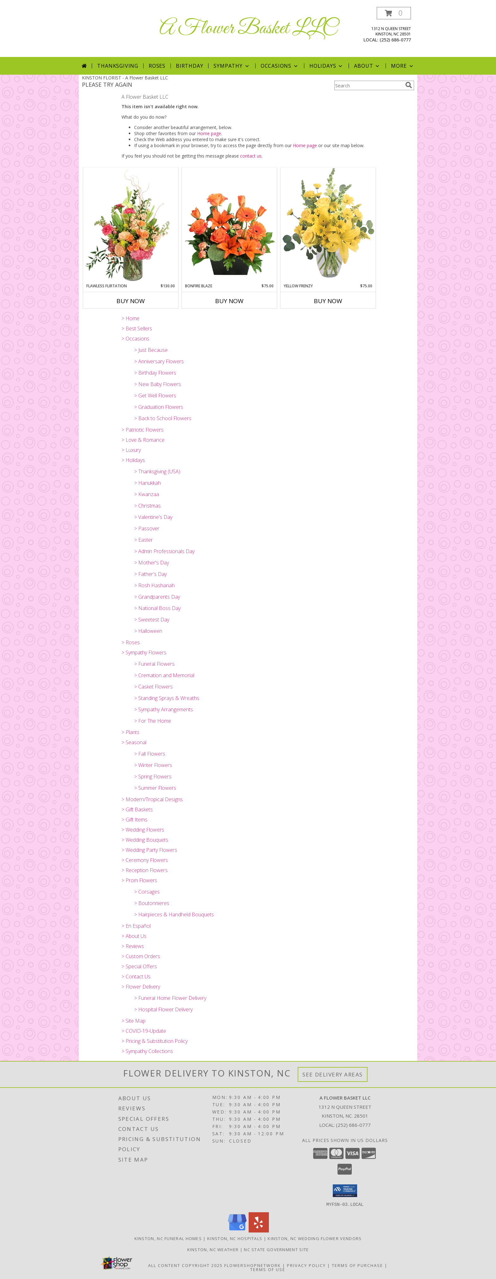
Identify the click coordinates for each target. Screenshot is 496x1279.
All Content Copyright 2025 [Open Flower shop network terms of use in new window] (185, 1265)
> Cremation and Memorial (164, 675)
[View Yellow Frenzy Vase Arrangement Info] (328, 225)
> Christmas (147, 505)
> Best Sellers (136, 328)
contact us (251, 156)
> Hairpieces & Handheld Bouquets (174, 914)
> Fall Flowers (149, 753)
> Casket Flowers (153, 686)
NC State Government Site (276, 1249)
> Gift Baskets (137, 809)
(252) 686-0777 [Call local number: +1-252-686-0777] (395, 40)
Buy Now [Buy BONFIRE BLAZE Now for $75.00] (229, 301)
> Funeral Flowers (154, 663)
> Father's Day (150, 574)
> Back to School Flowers (162, 418)
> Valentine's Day (153, 517)
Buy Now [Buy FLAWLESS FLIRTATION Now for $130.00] (130, 301)
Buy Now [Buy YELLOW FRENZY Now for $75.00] (328, 301)
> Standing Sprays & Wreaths (166, 698)
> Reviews (132, 946)
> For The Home (152, 720)
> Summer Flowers (155, 787)
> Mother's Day (151, 562)
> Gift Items (134, 819)
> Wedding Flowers (142, 829)
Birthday (189, 65)
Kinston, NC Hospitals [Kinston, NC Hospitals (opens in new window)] (234, 1238)
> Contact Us (136, 976)
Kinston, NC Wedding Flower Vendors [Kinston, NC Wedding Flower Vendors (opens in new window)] (315, 1238)
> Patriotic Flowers (142, 429)
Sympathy (232, 65)
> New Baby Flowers (157, 384)
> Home (130, 318)
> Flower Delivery (140, 986)
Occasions (280, 65)
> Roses (130, 642)
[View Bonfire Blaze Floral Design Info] (229, 225)
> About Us (133, 936)
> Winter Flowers (153, 765)
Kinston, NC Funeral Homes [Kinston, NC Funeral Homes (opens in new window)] (168, 1238)
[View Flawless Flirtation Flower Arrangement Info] (130, 225)
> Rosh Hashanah (154, 585)
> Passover (146, 528)
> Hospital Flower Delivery (163, 1009)
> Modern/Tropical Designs (152, 799)
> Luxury (131, 449)
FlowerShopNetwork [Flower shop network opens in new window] (252, 1265)
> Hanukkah (147, 482)
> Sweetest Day (151, 619)
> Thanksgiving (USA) (157, 471)
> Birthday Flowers (155, 372)
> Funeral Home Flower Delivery (170, 998)
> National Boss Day (157, 608)
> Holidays (133, 460)
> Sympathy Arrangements (163, 709)
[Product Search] (368, 85)
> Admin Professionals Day (164, 551)
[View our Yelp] (259, 1230)
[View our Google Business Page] (237, 1230)
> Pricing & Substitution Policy (154, 1041)
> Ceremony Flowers (144, 860)
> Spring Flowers (152, 776)
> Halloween (148, 630)
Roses (157, 65)
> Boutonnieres (151, 903)
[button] (394, 13)
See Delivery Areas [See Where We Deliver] (332, 1074)
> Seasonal (133, 742)
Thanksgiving (117, 65)
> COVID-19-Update (143, 1030)
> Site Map (133, 1020)
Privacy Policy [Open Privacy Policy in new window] (306, 1265)
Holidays (326, 65)
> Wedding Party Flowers (149, 849)
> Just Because (151, 349)
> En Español (136, 925)
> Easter (143, 539)
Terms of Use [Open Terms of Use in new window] (267, 1269)
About (367, 65)
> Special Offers (139, 966)
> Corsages (147, 891)
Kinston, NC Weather (213, 1249)
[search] (409, 85)
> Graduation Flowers (158, 406)
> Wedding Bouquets (144, 839)
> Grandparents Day (157, 596)
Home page (209, 133)
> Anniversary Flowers (159, 361)
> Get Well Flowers (155, 395)
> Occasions (135, 338)
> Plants (130, 732)
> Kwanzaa (146, 494)
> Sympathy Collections (147, 1051)
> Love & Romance (142, 439)
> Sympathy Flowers (143, 652)
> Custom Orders (140, 956)
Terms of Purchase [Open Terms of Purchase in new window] (357, 1265)
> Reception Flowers (144, 870)
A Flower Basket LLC (248, 28)
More (402, 65)
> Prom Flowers (139, 880)
